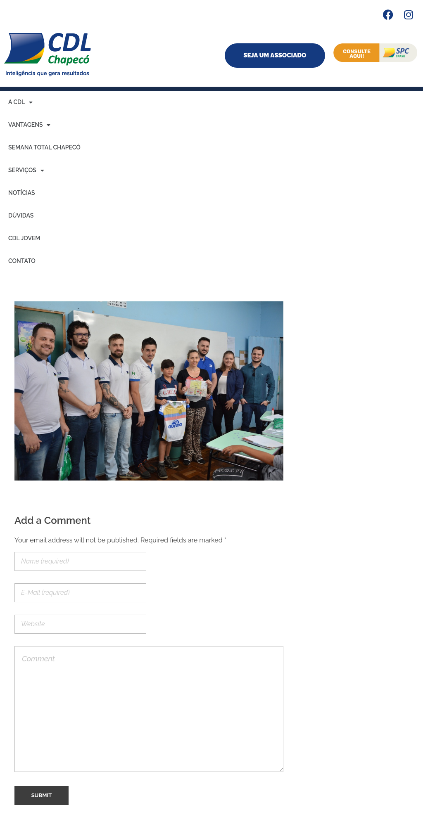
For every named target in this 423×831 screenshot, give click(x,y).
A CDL (20, 102)
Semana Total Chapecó (44, 147)
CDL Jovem (24, 238)
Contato (22, 261)
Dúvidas (20, 215)
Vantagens (29, 125)
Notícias (21, 192)
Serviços (26, 170)
